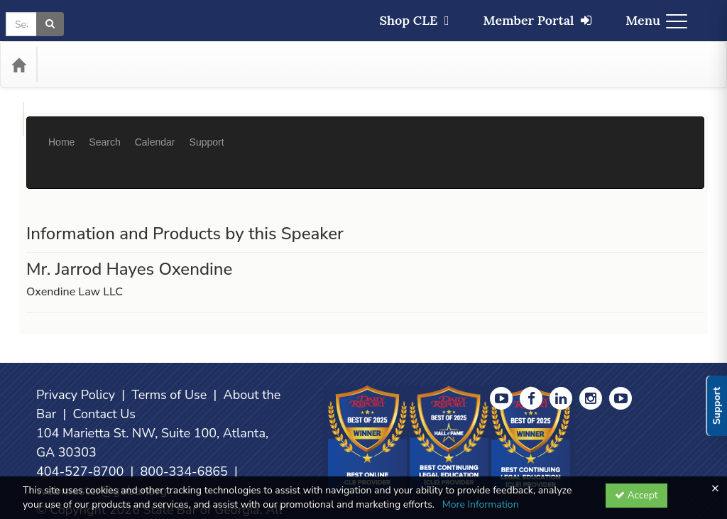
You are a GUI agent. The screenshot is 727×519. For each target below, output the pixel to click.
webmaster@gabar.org (102, 448)
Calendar (155, 131)
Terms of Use (169, 352)
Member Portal (537, 20)
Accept (636, 495)
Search (104, 131)
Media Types (155, 65)
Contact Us (104, 371)
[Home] (18, 64)
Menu (656, 20)
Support (207, 131)
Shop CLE (414, 20)
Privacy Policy (75, 352)
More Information (480, 504)
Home (61, 131)
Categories (78, 65)
